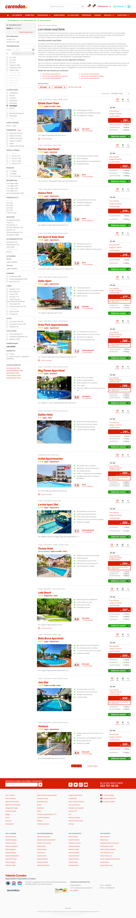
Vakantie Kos (41, 853)
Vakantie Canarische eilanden (46, 840)
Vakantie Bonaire (10, 837)
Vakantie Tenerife (42, 862)
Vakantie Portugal (11, 859)
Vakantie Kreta (41, 856)
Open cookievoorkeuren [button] (76, 802)
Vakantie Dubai (42, 849)
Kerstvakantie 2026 (13, 368)
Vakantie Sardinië (74, 840)
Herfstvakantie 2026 (13, 378)
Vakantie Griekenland (12, 856)
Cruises (97, 15)
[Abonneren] (40, 785)
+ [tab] (112, 107)
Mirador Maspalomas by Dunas (110, 859)
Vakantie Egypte (10, 849)
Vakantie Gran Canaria (44, 843)
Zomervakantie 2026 (13, 375)
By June (39, 805)
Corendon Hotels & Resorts (45, 814)
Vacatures (72, 811)
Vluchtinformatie (10, 811)
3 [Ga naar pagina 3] (76, 766)
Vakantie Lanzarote (75, 843)
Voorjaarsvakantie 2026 (14, 370)
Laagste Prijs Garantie (75, 795)
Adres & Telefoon (10, 798)
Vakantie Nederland (11, 846)
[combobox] (66, 6)
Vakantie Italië (73, 862)
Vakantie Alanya (74, 865)
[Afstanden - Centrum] (20, 268)
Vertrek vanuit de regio (76, 821)
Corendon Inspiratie (43, 817)
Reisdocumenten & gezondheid (47, 795)
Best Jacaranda (104, 837)
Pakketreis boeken (74, 817)
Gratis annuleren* (45, 20)
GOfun (39, 811)
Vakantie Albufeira (74, 846)
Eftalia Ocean (104, 840)
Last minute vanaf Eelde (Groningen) (92, 76)
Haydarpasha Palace (106, 846)
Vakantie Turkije (10, 865)
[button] (20, 36)
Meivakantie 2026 (12, 373)
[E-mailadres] (21, 785)
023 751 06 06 (109, 785)
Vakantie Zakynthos (43, 865)
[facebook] (71, 785)
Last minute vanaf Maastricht (90, 78)
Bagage (7, 814)
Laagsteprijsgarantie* (29, 20)
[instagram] (81, 785)
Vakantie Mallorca (42, 859)
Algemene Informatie (12, 802)
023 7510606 (74, 890)
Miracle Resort (104, 862)
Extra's (7, 817)
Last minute (17, 15)
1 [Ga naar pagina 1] (69, 766)
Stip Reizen (40, 808)
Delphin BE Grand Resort (108, 849)
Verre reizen (59, 15)
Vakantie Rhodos (74, 859)
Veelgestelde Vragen (11, 808)
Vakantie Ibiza (41, 846)
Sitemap (71, 824)
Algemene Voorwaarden (13, 805)
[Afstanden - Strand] (20, 262)
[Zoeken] (82, 6)
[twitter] (76, 785)
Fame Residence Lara (106, 853)
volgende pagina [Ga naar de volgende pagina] (92, 766)
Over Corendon (10, 795)
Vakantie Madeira (74, 853)
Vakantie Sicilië (73, 837)
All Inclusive (73, 15)
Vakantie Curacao (10, 843)
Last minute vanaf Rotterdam (90, 74)
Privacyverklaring (74, 805)
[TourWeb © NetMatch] (68, 908)
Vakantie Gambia (10, 853)
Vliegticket (122, 15)
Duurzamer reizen (42, 798)
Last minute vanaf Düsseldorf (51, 78)
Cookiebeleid (73, 798)
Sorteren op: (105, 93)
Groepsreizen (9, 824)
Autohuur (8, 821)
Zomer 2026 (29, 15)
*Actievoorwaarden (43, 824)
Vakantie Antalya (74, 849)
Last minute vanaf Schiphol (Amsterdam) (55, 76)
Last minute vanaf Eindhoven (51, 74)
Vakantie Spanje (10, 862)
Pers (70, 814)
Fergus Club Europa (106, 865)
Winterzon (86, 15)
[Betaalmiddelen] (13, 890)
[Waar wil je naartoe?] (66, 6)
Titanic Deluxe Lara (106, 856)
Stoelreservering (42, 802)
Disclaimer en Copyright (76, 808)
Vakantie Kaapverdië (43, 837)
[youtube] (86, 785)
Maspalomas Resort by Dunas (109, 843)
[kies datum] (23, 49)
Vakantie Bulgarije (11, 840)
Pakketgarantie (14, 20)
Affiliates (39, 821)
